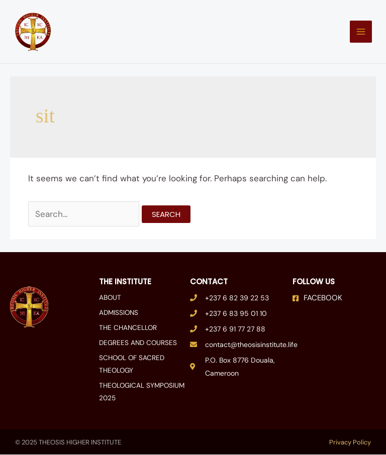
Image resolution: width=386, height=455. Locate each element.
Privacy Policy (350, 442)
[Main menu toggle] (358, 34)
